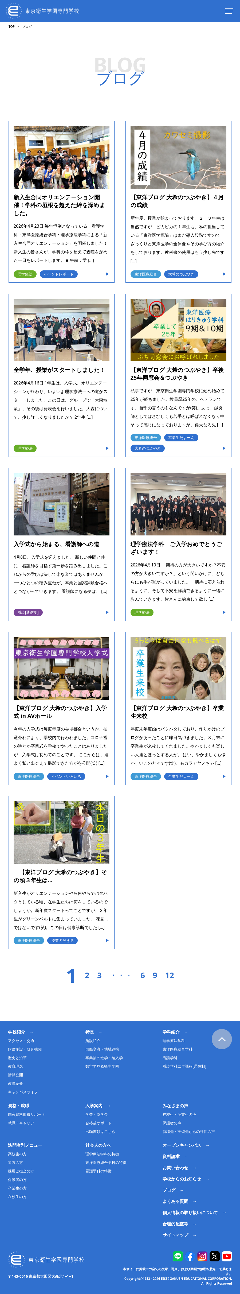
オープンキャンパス (182, 1145)
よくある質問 (175, 1201)
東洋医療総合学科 (177, 1049)
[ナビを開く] (229, 11)
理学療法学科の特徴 (102, 1153)
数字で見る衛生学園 (102, 1066)
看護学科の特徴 (98, 1170)
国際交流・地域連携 (102, 1049)
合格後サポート (98, 1122)
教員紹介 (15, 1083)
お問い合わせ (175, 1168)
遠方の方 (15, 1162)
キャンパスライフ (23, 1091)
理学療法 (25, 274)
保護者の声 (172, 1122)
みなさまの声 (175, 1106)
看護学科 (170, 1057)
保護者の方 (17, 1179)
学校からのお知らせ (182, 1179)
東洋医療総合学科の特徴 (106, 1162)
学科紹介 (171, 1032)
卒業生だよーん (181, 437)
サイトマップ (175, 1235)
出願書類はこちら (100, 1131)
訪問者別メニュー (25, 1145)
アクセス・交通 (21, 1040)
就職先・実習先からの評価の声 (189, 1131)
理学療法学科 (174, 1040)
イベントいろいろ (66, 776)
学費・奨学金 (96, 1114)
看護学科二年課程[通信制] (184, 1066)
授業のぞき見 (62, 940)
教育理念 (15, 1066)
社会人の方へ (98, 1145)
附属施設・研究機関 (25, 1049)
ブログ (169, 1190)
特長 (89, 1032)
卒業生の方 (17, 1188)
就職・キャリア (21, 1122)
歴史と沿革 (17, 1057)
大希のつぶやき (181, 274)
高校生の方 (17, 1153)
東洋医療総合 (146, 274)
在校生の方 (17, 1196)
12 (169, 975)
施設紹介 (92, 1040)
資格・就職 (18, 1106)
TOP (12, 26)
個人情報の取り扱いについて (190, 1212)
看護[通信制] (28, 612)
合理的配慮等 (175, 1224)
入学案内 (94, 1106)
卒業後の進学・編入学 (104, 1057)
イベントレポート (59, 274)
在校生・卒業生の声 (179, 1114)
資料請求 (171, 1156)
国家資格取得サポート (26, 1114)
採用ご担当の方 (21, 1170)
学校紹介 (16, 1032)
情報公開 (15, 1074)
